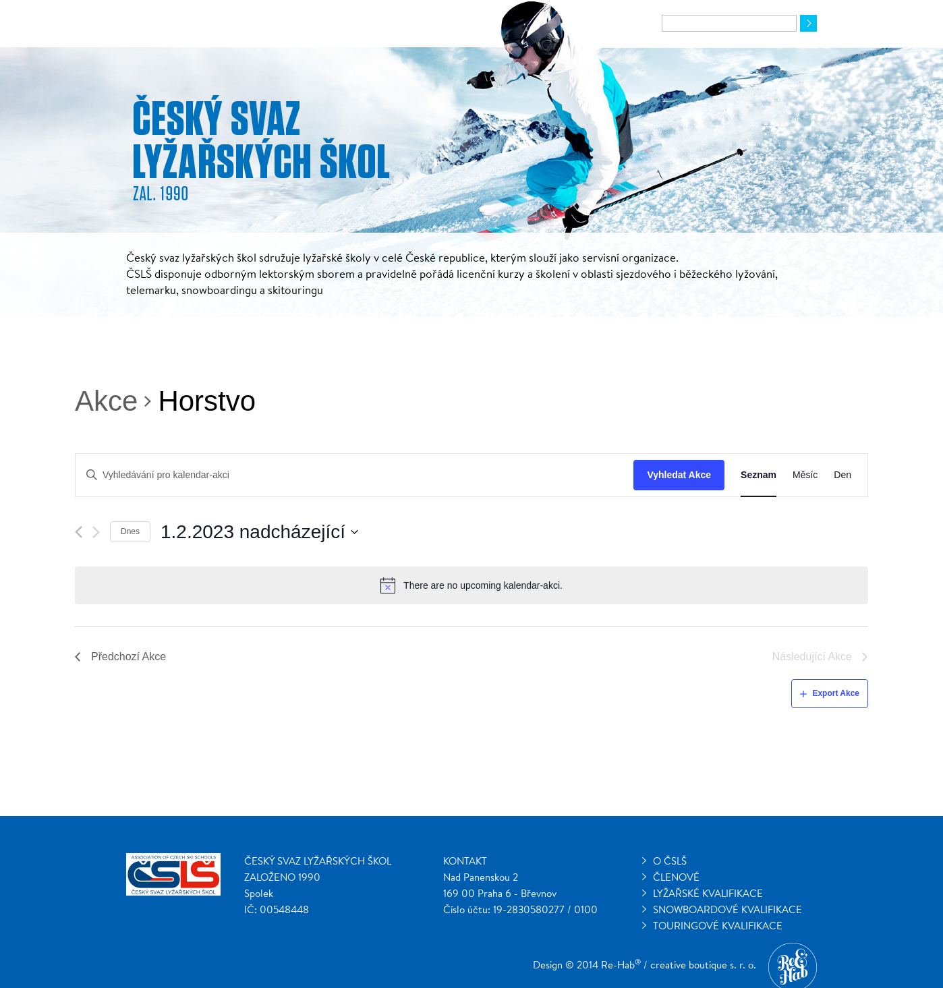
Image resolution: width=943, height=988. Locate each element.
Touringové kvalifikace (717, 925)
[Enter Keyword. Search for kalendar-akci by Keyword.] (354, 475)
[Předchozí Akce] (78, 532)
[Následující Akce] (96, 532)
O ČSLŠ (670, 860)
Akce (106, 401)
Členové (676, 877)
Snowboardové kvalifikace (727, 909)
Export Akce (835, 693)
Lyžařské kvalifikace (708, 893)
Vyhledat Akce (679, 474)
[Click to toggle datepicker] (260, 532)
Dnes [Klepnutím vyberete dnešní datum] (130, 531)
